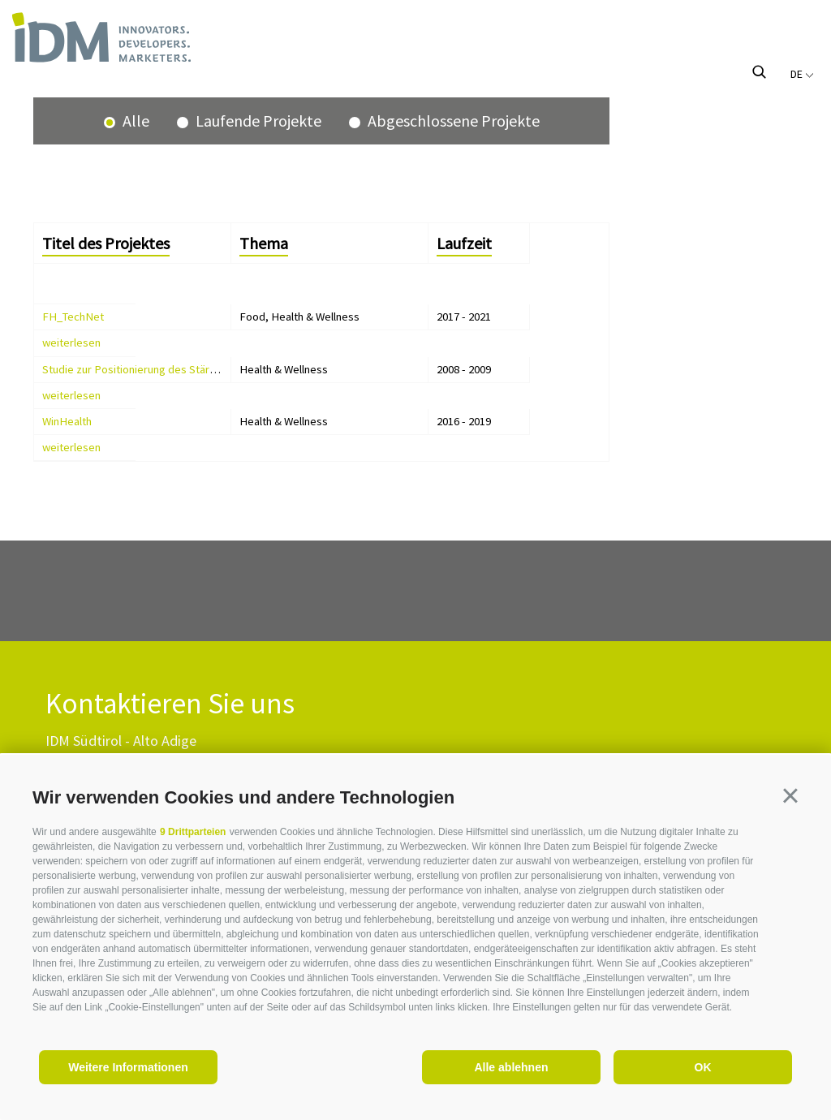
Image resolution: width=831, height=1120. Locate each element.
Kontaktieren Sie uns (170, 704)
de (802, 74)
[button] (790, 795)
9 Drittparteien (193, 832)
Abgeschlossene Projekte (452, 120)
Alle (134, 120)
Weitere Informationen (128, 1067)
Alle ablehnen (511, 1067)
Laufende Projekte (256, 120)
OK (703, 1067)
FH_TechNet (73, 316)
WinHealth (67, 421)
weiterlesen (71, 342)
